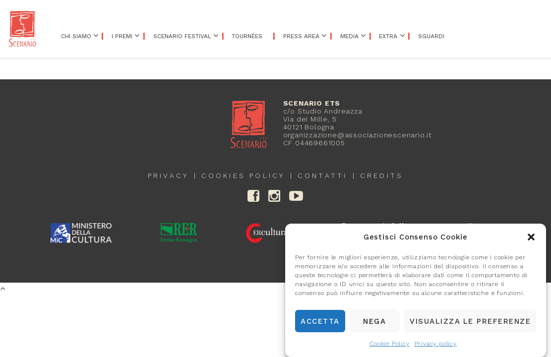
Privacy (168, 175)
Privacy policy (436, 346)
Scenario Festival (182, 36)
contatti (323, 175)
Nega (374, 323)
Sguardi (431, 36)
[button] (531, 239)
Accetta (320, 323)
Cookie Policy (389, 346)
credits (381, 175)
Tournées (247, 36)
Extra (388, 36)
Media (349, 36)
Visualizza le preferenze (470, 323)
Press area (301, 36)
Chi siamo (76, 36)
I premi (122, 36)
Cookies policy (243, 175)
